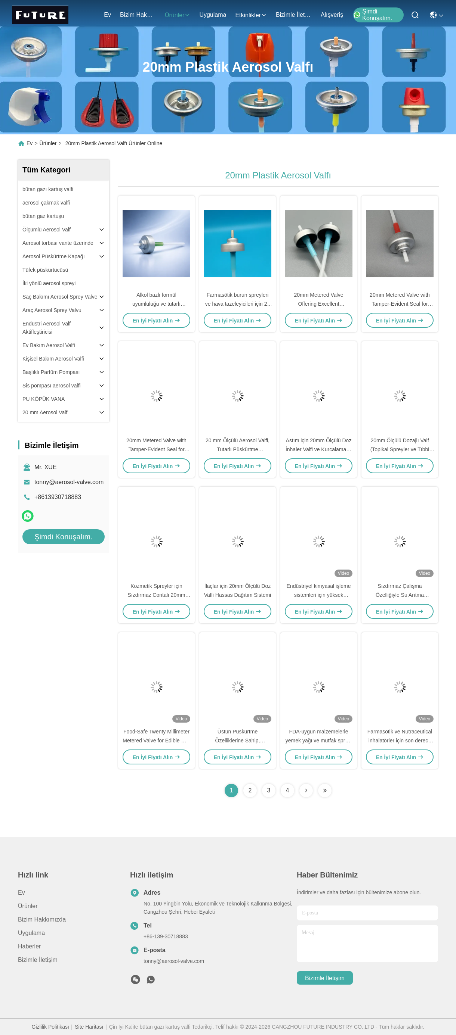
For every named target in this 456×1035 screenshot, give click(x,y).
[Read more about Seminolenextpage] (306, 790)
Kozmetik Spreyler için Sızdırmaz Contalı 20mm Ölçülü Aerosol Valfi (156, 595)
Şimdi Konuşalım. (372, 14)
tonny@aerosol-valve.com (69, 482)
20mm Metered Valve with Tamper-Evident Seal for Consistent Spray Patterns (399, 304)
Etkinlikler (250, 15)
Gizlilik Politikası (50, 1027)
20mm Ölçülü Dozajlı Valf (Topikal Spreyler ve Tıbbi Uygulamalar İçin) (399, 449)
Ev (107, 15)
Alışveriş (332, 15)
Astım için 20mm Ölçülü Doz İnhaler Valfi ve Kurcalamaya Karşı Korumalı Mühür (319, 449)
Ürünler (177, 15)
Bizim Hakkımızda (138, 15)
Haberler (29, 946)
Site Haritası (89, 1027)
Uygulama (212, 15)
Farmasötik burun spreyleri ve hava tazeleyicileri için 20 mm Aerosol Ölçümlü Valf (237, 304)
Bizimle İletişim (294, 15)
